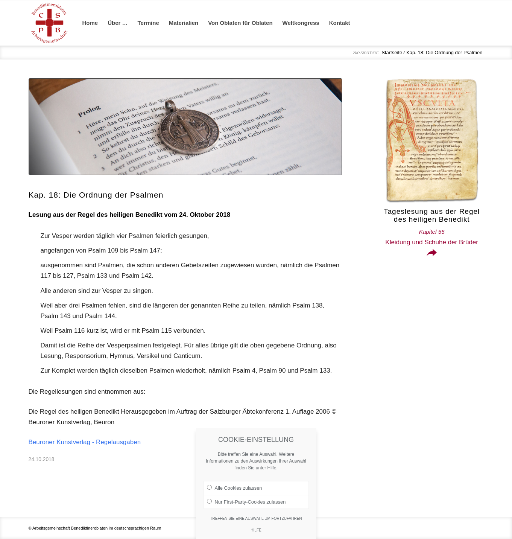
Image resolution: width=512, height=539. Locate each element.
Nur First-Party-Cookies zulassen (246, 512)
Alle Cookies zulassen (234, 498)
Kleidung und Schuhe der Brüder (431, 237)
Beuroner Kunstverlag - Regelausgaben (85, 442)
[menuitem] (90, 23)
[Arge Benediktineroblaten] (49, 23)
